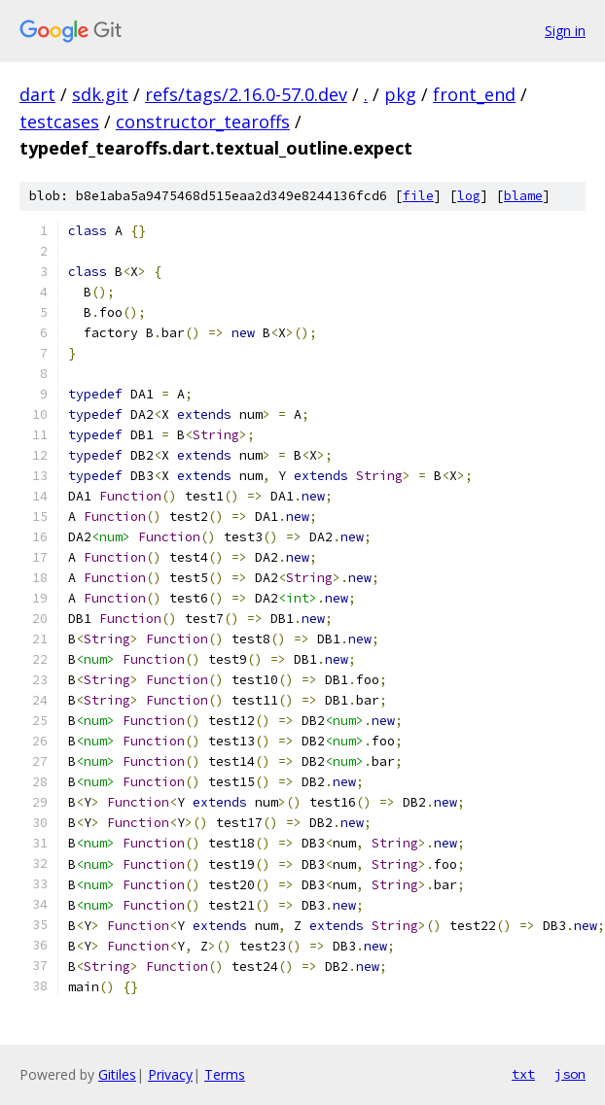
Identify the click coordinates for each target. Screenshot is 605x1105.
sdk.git (100, 94)
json (570, 1074)
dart (37, 94)
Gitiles (117, 1074)
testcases (59, 121)
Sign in (565, 30)
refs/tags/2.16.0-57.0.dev (246, 94)
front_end (474, 94)
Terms (224, 1074)
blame (523, 196)
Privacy (170, 1074)
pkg (400, 94)
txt (523, 1074)
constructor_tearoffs (203, 121)
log (468, 196)
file (418, 196)
